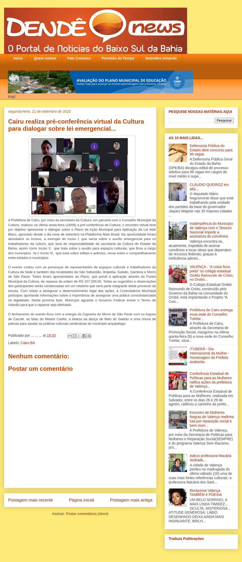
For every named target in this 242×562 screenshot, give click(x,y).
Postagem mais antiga (131, 500)
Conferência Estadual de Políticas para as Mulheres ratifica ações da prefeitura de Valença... (211, 380)
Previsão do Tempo (118, 58)
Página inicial (81, 500)
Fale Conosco (79, 58)
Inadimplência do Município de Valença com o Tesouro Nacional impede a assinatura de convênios (211, 229)
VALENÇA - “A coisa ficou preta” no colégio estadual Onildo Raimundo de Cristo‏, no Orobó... (212, 273)
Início (18, 58)
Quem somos (45, 58)
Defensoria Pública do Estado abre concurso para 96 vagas (211, 150)
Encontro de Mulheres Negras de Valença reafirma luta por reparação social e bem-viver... (212, 418)
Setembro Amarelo (161, 58)
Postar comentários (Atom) (87, 514)
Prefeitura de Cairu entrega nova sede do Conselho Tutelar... (211, 314)
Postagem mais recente (30, 500)
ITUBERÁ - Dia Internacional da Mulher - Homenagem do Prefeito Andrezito (209, 355)
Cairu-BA (28, 343)
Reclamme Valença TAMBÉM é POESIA (206, 493)
